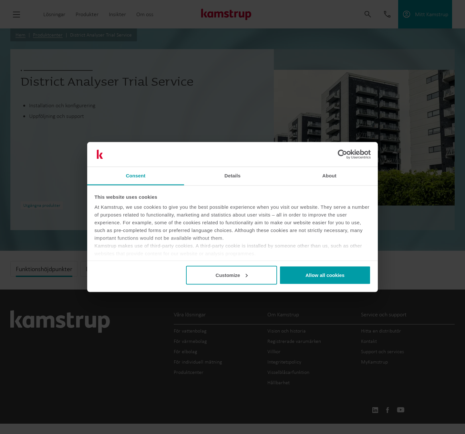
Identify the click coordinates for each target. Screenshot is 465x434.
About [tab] (329, 175)
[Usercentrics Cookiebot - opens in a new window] (342, 154)
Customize (232, 275)
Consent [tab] (136, 175)
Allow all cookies (325, 275)
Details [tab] (232, 175)
